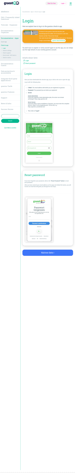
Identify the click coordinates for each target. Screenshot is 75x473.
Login (27, 61)
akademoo (5, 11)
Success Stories (7, 109)
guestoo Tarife (6, 86)
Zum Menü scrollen (10, 128)
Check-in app (38, 12)
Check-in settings (7, 50)
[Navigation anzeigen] (70, 3)
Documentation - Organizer (7, 31)
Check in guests (7, 53)
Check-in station (7, 57)
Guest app (4, 42)
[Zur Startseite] (11, 3)
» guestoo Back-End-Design (58, 40)
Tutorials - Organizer (9, 25)
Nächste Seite (47, 252)
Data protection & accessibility (8, 72)
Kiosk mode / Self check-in (9, 55)
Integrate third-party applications (9, 80)
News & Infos (6, 103)
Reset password (30, 63)
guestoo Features (7, 92)
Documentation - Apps (27, 12)
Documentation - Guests (7, 65)
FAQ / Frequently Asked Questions (10, 18)
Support (4, 98)
